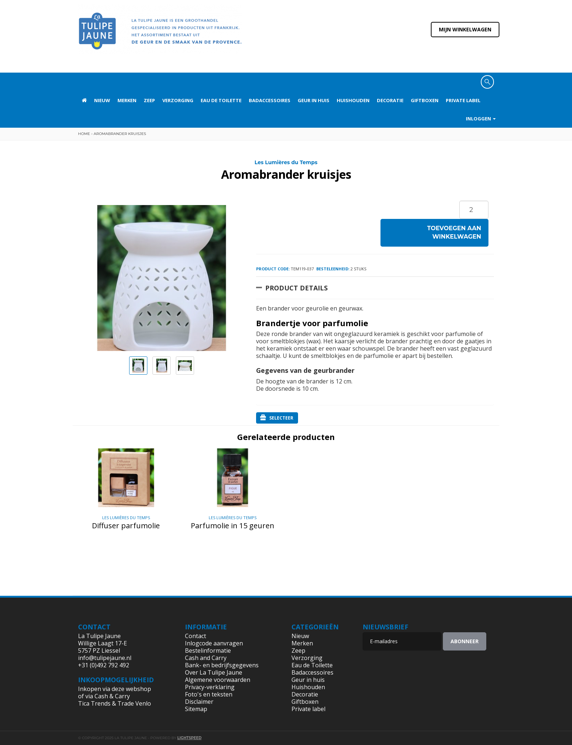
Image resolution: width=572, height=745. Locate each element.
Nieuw (102, 100)
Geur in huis (313, 100)
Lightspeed (189, 738)
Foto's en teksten (208, 694)
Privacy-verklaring (210, 687)
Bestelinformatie (208, 650)
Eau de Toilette (221, 100)
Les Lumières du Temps (286, 162)
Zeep (149, 100)
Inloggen (481, 118)
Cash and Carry (206, 658)
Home (84, 133)
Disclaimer (199, 702)
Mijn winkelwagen (465, 29)
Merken (126, 100)
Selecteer (276, 417)
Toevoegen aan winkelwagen (454, 232)
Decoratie (390, 100)
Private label (463, 100)
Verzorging (177, 100)
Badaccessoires (269, 100)
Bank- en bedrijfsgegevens (222, 665)
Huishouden (353, 100)
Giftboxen (424, 100)
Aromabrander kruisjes (120, 133)
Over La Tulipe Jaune (213, 672)
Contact (195, 636)
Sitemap (196, 709)
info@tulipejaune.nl (104, 658)
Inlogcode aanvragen (214, 643)
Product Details (296, 287)
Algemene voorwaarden (217, 680)
